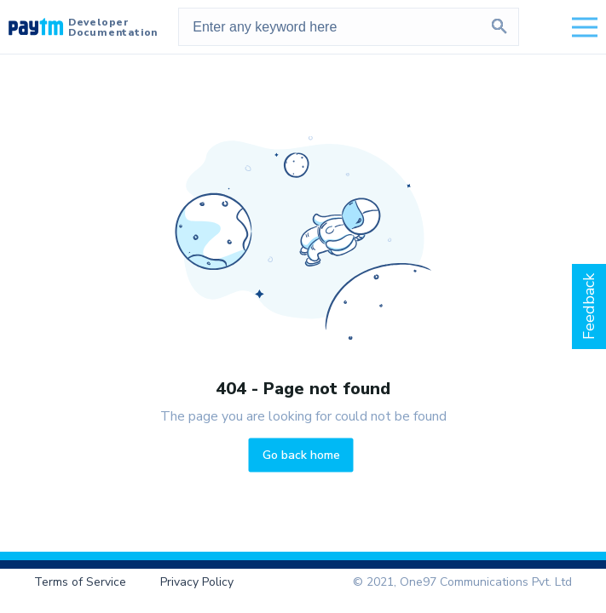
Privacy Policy (197, 582)
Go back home (301, 454)
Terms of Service (80, 582)
